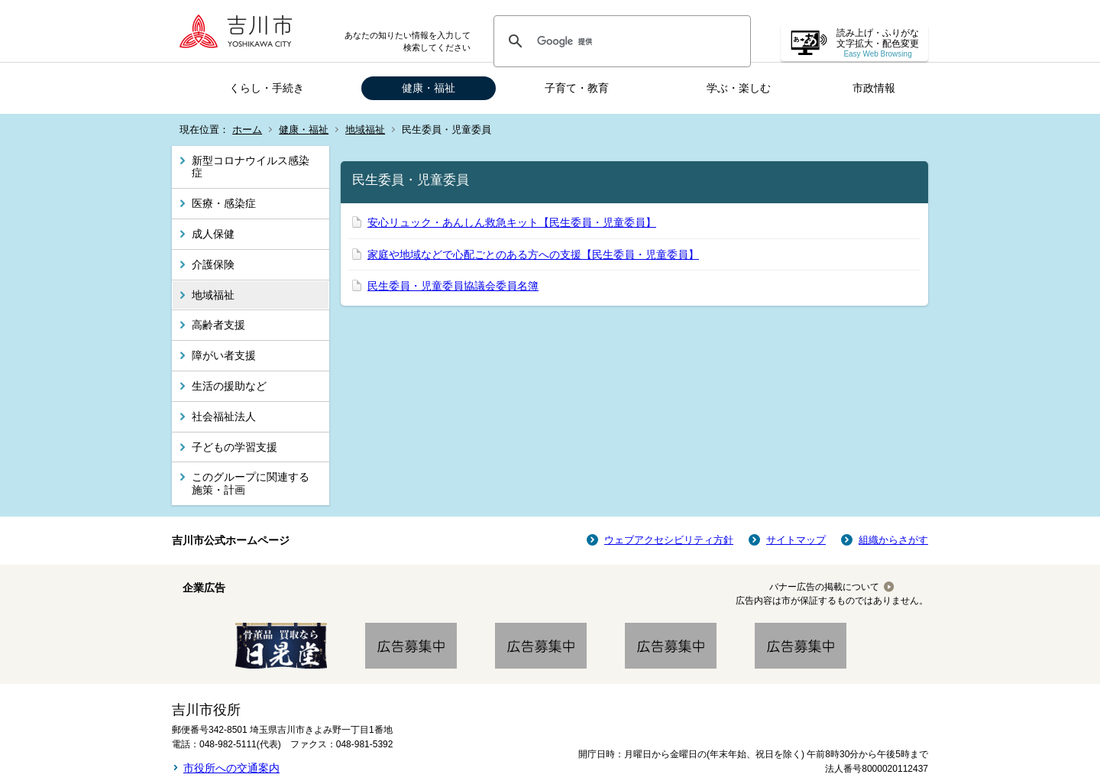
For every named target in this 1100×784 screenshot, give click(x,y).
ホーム (247, 129)
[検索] (620, 41)
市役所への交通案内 (231, 768)
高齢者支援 (218, 325)
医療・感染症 (224, 203)
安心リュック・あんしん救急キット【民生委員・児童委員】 (511, 222)
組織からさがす (893, 540)
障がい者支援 (224, 355)
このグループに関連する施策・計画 (250, 483)
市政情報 (873, 88)
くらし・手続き (266, 88)
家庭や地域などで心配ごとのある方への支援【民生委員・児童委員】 (533, 254)
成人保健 (213, 234)
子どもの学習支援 (234, 447)
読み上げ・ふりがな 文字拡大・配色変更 (877, 43)
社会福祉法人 (224, 416)
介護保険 (213, 264)
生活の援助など (229, 386)
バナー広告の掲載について (824, 587)
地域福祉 (365, 129)
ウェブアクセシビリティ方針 (668, 540)
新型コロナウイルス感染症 (250, 167)
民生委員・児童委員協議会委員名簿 (453, 286)
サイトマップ (796, 540)
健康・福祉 (428, 88)
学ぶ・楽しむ (739, 88)
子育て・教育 (577, 88)
